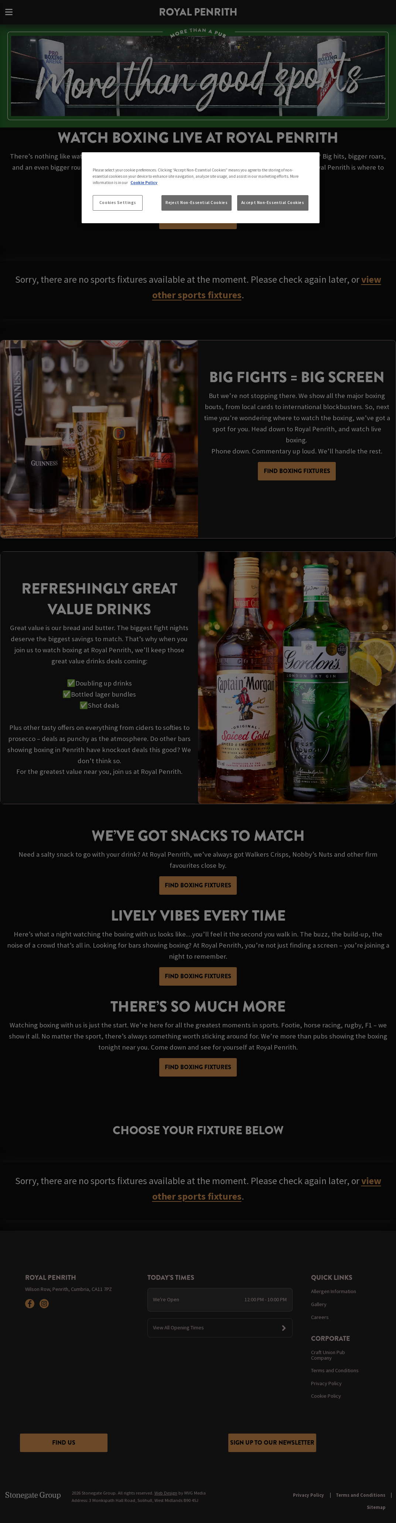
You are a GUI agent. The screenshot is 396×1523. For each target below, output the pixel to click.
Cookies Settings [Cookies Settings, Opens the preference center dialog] (117, 202)
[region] (200, 187)
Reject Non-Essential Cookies (196, 202)
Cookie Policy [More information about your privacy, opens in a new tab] (143, 182)
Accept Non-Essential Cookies (272, 202)
